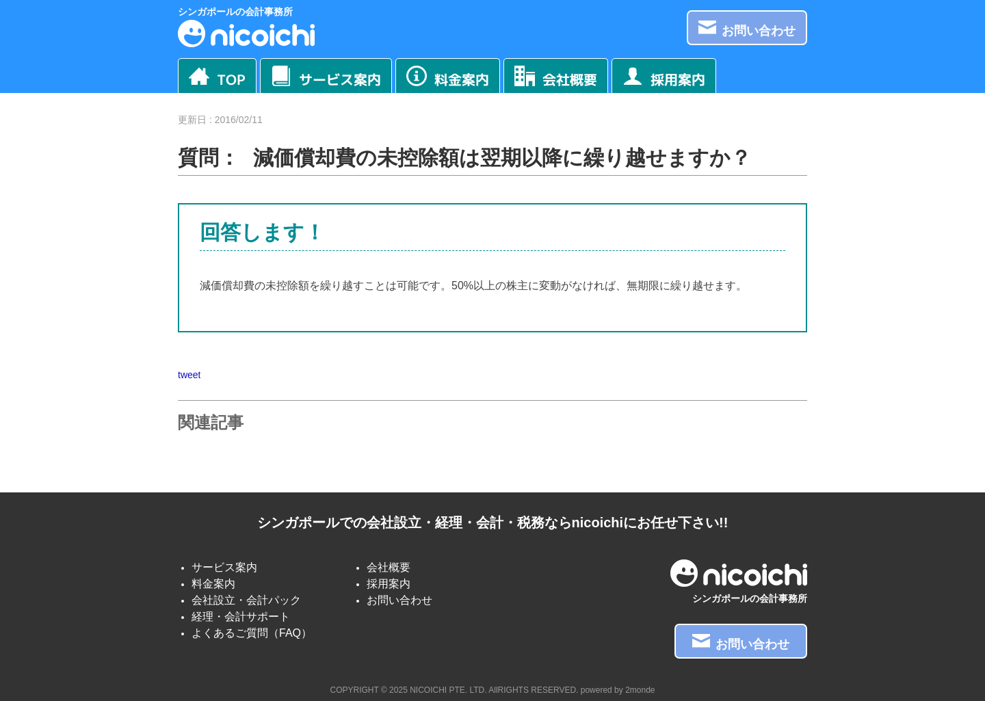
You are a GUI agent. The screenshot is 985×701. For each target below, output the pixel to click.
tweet (189, 374)
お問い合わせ (747, 28)
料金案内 (447, 77)
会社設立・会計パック (246, 600)
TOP (217, 77)
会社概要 (555, 77)
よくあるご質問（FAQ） (252, 633)
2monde (640, 690)
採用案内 (663, 77)
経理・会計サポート (241, 616)
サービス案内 (326, 77)
